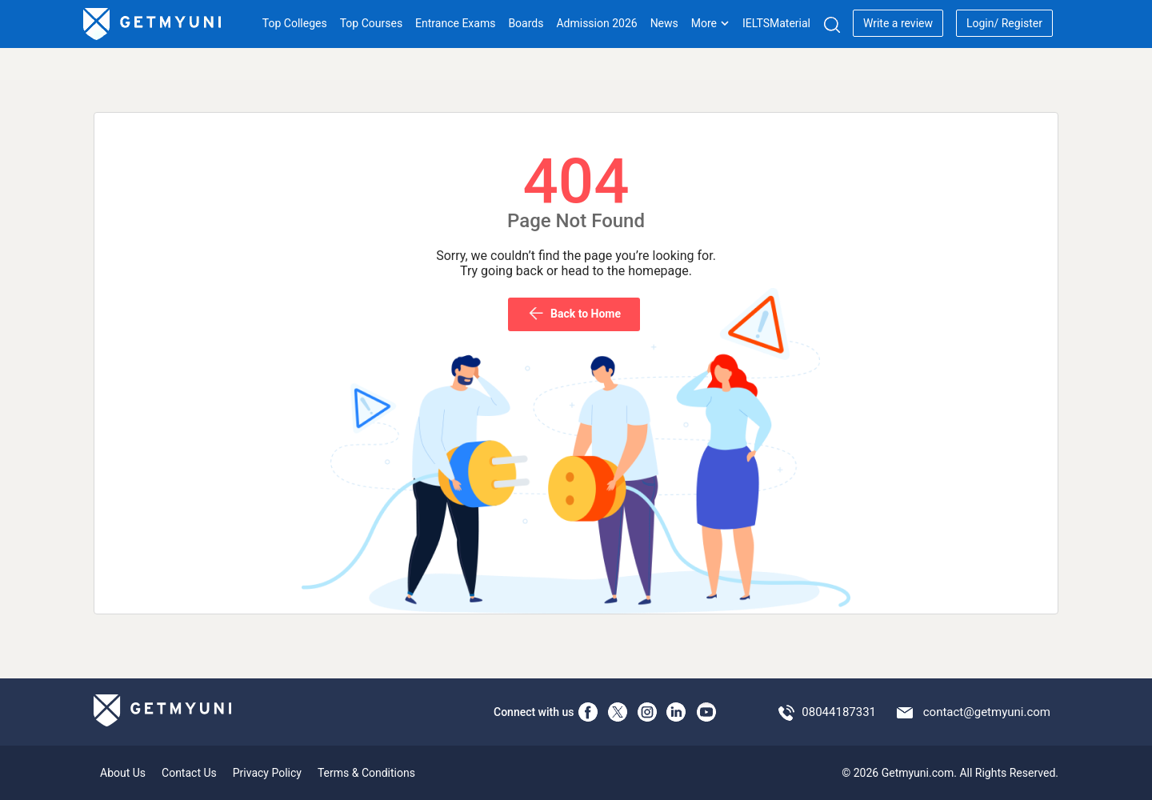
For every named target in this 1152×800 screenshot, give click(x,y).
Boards (525, 23)
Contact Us (189, 772)
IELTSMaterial (776, 23)
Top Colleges (294, 23)
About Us (123, 772)
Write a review (898, 23)
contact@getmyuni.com (986, 712)
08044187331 (839, 712)
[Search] (831, 24)
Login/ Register (1004, 23)
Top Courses (371, 23)
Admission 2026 (596, 23)
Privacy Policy (267, 772)
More (710, 23)
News (664, 23)
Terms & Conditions (366, 772)
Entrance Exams (455, 23)
